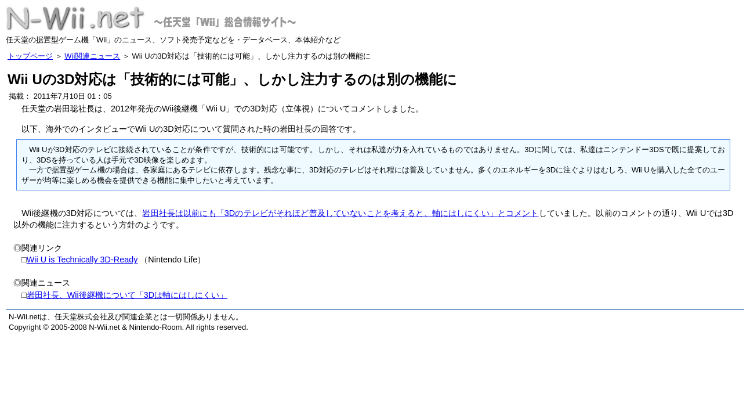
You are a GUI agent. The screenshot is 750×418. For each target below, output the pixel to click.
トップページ (30, 56)
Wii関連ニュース (92, 56)
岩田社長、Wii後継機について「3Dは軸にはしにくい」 (127, 295)
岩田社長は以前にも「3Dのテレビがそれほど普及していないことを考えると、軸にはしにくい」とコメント (340, 213)
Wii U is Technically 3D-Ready (82, 259)
